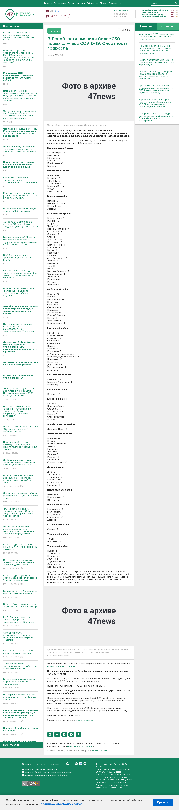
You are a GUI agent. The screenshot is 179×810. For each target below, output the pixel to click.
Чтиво (103, 3)
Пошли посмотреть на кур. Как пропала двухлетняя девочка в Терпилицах (156, 62)
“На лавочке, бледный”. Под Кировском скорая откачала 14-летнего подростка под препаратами (155, 49)
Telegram (80, 763)
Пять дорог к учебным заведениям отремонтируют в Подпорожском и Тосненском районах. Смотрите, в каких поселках (20, 98)
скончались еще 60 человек (62, 666)
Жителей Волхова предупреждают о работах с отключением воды (20, 668)
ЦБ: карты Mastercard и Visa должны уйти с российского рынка (20, 699)
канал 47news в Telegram (79, 746)
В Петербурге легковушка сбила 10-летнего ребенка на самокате (20, 549)
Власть (48, 3)
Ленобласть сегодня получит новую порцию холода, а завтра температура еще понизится (155, 75)
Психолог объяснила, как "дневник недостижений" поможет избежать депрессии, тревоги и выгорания (20, 413)
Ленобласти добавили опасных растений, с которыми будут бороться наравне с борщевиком (20, 532)
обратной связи (100, 751)
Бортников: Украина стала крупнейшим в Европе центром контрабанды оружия (20, 294)
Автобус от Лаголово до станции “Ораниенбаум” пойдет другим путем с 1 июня (20, 226)
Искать (176, 3)
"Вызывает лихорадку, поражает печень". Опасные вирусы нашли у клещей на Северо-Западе (20, 514)
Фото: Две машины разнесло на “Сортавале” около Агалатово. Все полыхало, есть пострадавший (20, 116)
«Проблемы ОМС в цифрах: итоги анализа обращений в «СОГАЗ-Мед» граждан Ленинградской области (155, 103)
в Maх (97, 746)
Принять (162, 802)
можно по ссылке (85, 720)
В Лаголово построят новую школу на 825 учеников (20, 212)
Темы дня (146, 26)
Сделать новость (59, 16)
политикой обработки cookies (61, 804)
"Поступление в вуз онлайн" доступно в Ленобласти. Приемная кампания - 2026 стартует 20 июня (20, 394)
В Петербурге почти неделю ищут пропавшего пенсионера (20, 607)
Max (84, 763)
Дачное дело (116, 3)
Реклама (54, 764)
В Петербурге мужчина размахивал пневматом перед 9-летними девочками (20, 580)
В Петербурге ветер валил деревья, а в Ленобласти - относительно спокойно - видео (20, 481)
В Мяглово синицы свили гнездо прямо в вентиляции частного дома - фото (20, 564)
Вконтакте (67, 763)
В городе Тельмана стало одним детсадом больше (20, 654)
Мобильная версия (47, 11)
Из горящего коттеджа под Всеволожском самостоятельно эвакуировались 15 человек (20, 329)
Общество (92, 3)
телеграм (55, 11)
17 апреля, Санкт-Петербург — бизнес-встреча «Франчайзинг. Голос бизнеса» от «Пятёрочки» (156, 117)
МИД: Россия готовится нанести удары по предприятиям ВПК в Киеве (20, 621)
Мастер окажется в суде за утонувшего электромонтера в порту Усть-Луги (20, 197)
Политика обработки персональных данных (47, 772)
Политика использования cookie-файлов (45, 775)
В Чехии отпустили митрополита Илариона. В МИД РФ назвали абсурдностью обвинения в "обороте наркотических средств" (20, 58)
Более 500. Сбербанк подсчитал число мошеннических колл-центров (20, 182)
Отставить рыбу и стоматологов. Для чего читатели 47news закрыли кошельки (20, 638)
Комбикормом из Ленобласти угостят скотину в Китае (20, 594)
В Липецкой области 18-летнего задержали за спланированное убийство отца (20, 38)
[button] (50, 734)
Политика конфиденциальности (40, 769)
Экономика (60, 3)
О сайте (26, 764)
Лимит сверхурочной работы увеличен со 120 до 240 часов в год (20, 497)
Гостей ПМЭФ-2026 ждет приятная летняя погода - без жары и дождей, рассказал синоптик (20, 276)
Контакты (40, 764)
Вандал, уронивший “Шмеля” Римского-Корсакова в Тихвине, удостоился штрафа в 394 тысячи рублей (20, 243)
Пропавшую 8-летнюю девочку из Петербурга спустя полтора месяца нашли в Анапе (20, 447)
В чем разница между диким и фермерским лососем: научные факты (20, 683)
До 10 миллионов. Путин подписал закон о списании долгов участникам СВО (20, 464)
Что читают (168, 26)
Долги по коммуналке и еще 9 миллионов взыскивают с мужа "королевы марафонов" (20, 151)
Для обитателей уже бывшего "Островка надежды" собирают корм (20, 431)
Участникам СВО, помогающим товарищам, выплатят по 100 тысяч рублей (156, 36)
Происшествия (76, 3)
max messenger (59, 11)
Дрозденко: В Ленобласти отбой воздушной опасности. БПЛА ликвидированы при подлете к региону (156, 89)
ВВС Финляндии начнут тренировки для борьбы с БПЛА (20, 259)
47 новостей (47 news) (109, 764)
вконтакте (51, 11)
